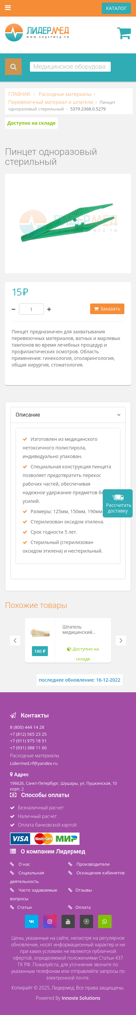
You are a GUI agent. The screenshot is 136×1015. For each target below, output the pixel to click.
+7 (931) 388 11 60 (28, 748)
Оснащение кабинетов (100, 873)
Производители (92, 864)
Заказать (107, 308)
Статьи (24, 907)
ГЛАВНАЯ (19, 94)
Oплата (83, 907)
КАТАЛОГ (116, 8)
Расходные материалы (64, 94)
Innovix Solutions (81, 998)
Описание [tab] (28, 415)
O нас (23, 864)
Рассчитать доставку (118, 508)
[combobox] (70, 67)
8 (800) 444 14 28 (27, 727)
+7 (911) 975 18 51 (28, 741)
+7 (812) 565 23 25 (28, 734)
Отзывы (83, 890)
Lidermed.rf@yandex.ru (34, 763)
